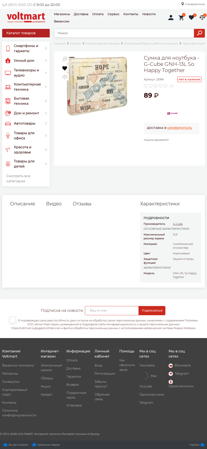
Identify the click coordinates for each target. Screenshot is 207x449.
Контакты (130, 14)
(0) (171, 86)
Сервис (114, 14)
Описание (22, 204)
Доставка (81, 14)
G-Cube (178, 223)
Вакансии (61, 21)
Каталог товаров (21, 33)
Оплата (98, 14)
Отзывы (82, 204)
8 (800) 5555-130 (18, 5)
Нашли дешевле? (156, 139)
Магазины (62, 14)
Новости (149, 14)
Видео (54, 204)
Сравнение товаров (48, 444)
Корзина (194, 444)
